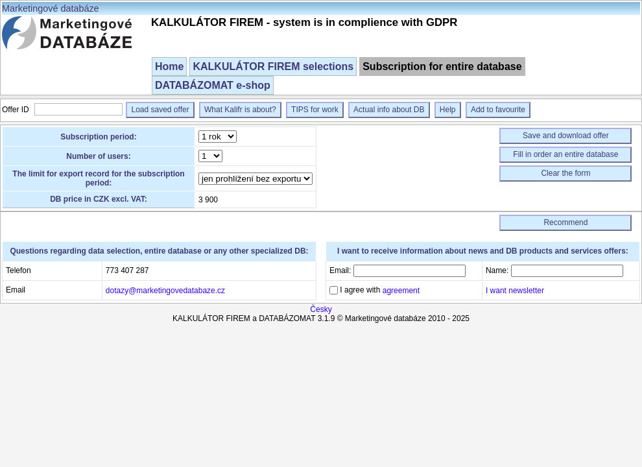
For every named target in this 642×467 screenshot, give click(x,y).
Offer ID (16, 109)
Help (448, 109)
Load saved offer (160, 109)
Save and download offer (566, 135)
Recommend (565, 222)
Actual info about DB (388, 109)
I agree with (379, 289)
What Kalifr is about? (240, 109)
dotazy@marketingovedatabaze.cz (165, 290)
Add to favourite (498, 109)
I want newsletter (515, 290)
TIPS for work (315, 109)
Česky (320, 309)
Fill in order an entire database (565, 154)
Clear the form (565, 173)
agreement (401, 290)
